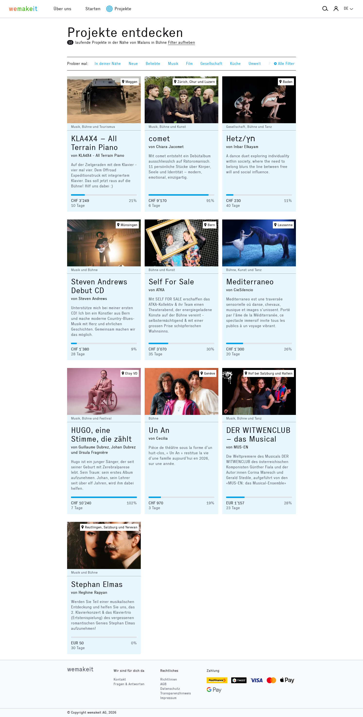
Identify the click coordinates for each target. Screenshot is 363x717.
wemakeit (80, 669)
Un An (159, 430)
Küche (235, 63)
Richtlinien (168, 679)
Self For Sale (171, 282)
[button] (325, 8)
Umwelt (254, 63)
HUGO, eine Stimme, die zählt (101, 435)
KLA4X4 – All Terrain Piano (94, 143)
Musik (173, 63)
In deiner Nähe (108, 63)
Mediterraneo (250, 282)
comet (159, 138)
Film (189, 63)
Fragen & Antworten (129, 684)
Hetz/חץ (240, 138)
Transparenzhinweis (175, 693)
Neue (133, 63)
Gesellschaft (211, 63)
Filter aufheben (181, 42)
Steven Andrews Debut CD (99, 286)
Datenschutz (170, 689)
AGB (163, 684)
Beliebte (153, 63)
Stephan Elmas (97, 584)
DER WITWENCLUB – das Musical (258, 435)
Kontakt (120, 679)
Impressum (168, 698)
